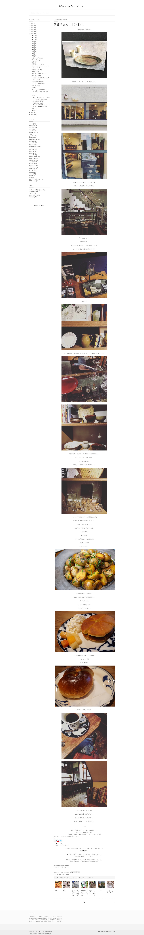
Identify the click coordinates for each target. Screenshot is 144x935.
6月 (33, 48)
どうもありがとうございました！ (40, 77)
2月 (33, 56)
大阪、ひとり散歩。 (37, 75)
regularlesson (32, 158)
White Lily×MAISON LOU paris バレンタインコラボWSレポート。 (40, 91)
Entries (102, 931)
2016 (32, 33)
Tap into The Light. (36, 60)
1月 (33, 110)
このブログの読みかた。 (35, 179)
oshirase (31, 144)
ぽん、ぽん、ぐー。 (72, 6)
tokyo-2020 (32, 170)
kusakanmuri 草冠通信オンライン (37, 190)
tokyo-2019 (32, 168)
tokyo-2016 (32, 163)
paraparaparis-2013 (34, 146)
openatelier (32, 143)
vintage (31, 177)
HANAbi (31, 130)
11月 (33, 38)
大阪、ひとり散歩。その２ (39, 73)
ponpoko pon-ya (33, 156)
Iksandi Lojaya (37, 933)
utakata (31, 174)
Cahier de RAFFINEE (34, 195)
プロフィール (32, 180)
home (33, 13)
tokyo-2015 (66, 874)
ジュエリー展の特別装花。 (39, 84)
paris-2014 (31, 148)
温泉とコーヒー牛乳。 (37, 69)
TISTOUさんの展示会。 (38, 101)
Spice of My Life (33, 197)
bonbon (31, 124)
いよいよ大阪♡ (36, 79)
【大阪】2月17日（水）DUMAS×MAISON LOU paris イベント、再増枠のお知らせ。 (41, 104)
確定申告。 (35, 62)
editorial (31, 129)
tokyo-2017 (32, 165)
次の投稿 (55, 902)
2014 (32, 114)
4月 (33, 52)
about (39, 13)
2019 (32, 27)
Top (114, 931)
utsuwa (31, 175)
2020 (32, 25)
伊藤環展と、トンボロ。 (38, 64)
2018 (32, 29)
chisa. (33, 95)
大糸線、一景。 (36, 71)
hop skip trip (32, 132)
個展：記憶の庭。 (36, 86)
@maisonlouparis (64, 865)
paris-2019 (31, 155)
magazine (31, 137)
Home (98, 931)
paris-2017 (31, 151)
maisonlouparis (33, 139)
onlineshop (32, 141)
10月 (33, 40)
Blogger (42, 205)
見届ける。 (35, 108)
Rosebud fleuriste (33, 191)
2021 (32, 23)
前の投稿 (113, 902)
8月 (33, 44)
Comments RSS (108, 931)
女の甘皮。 (35, 88)
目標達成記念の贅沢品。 (38, 82)
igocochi (60, 874)
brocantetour (32, 125)
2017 (32, 31)
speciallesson (32, 160)
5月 (33, 50)
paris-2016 (31, 149)
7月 (33, 46)
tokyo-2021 (32, 172)
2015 (32, 112)
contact (46, 13)
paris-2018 (31, 153)
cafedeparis (32, 127)
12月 (33, 36)
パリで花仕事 (32, 193)
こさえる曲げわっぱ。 (37, 58)
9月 (33, 42)
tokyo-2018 (32, 167)
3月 (33, 54)
